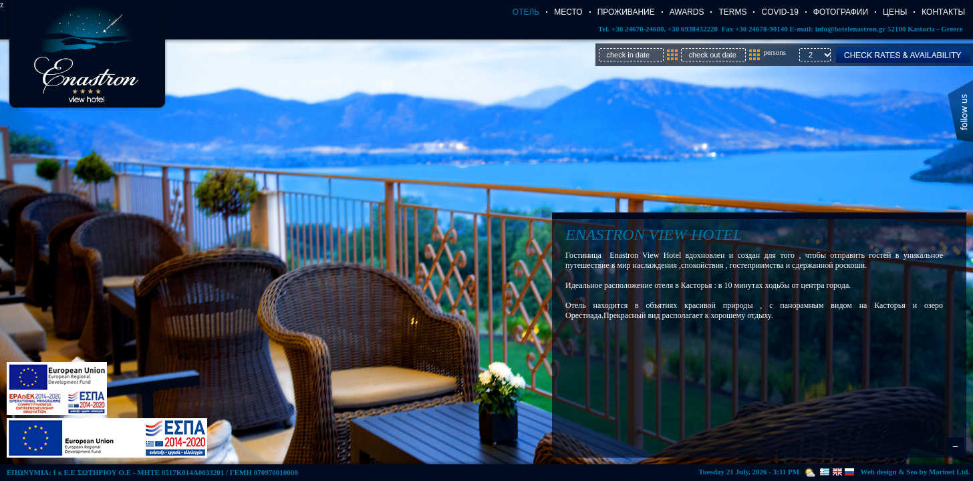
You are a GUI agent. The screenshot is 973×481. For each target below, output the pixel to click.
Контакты (943, 12)
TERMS (732, 12)
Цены (895, 12)
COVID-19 (779, 12)
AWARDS (687, 12)
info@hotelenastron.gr (850, 29)
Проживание (626, 12)
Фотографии (840, 12)
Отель (526, 12)
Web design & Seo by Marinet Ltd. (915, 472)
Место (568, 12)
